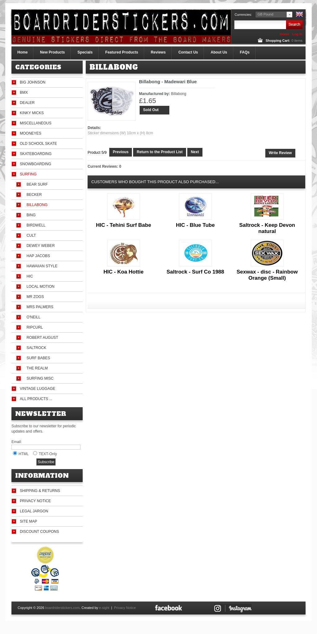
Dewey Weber (39, 246)
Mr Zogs (34, 297)
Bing (30, 215)
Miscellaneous (35, 123)
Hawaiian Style (40, 266)
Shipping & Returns (40, 491)
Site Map (28, 521)
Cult (30, 235)
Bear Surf (36, 184)
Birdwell (35, 225)
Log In (297, 34)
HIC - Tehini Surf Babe (123, 225)
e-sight (104, 608)
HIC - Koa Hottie (123, 272)
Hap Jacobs (37, 256)
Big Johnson (33, 82)
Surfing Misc (39, 378)
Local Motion (39, 286)
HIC (28, 276)
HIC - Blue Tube (195, 225)
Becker (33, 194)
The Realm (36, 368)
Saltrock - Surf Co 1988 (195, 272)
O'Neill (32, 317)
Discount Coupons (39, 531)
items (296, 40)
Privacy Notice (35, 501)
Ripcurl (33, 327)
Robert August (41, 337)
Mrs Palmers (38, 307)
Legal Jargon (34, 511)
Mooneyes (30, 133)
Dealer (27, 103)
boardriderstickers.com (62, 608)
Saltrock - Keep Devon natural (267, 228)
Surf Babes (37, 358)
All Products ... (36, 399)
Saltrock (35, 348)
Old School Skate (38, 143)
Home (284, 34)
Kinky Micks (32, 113)
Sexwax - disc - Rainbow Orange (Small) (267, 275)
